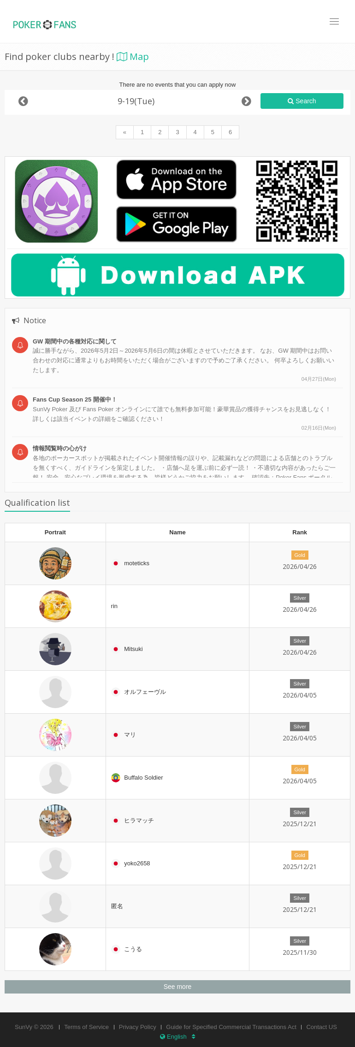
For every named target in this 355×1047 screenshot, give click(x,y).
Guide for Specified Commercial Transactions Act (231, 1026)
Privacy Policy (137, 1026)
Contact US (321, 1026)
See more (178, 986)
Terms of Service (86, 1026)
